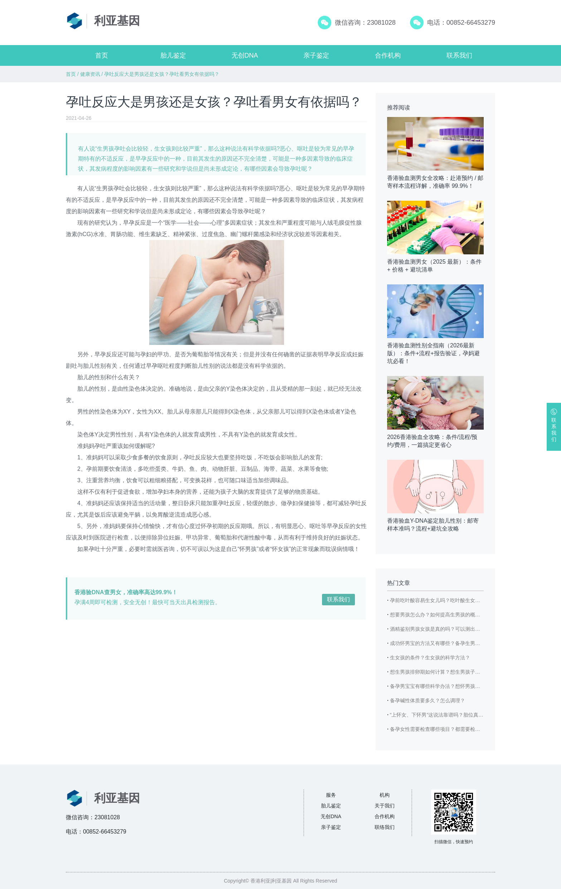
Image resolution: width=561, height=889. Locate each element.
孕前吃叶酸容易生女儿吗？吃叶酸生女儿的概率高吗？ (450, 600)
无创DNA (244, 55)
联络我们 (385, 827)
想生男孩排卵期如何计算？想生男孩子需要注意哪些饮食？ (455, 672)
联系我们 (459, 55)
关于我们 (385, 806)
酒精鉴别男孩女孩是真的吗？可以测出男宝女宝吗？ (447, 629)
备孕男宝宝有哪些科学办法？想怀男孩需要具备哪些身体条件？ (460, 686)
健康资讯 (90, 74)
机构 (385, 795)
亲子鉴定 (316, 55)
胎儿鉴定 (173, 55)
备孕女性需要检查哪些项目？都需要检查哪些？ (442, 729)
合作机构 (388, 55)
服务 (331, 795)
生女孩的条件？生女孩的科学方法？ (430, 657)
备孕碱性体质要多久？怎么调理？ (427, 700)
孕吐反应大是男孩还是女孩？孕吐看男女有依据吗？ (161, 74)
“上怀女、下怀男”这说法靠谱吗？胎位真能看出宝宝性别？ (454, 715)
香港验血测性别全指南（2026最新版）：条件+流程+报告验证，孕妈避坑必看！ (433, 353)
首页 (101, 55)
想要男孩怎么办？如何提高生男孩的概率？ (437, 614)
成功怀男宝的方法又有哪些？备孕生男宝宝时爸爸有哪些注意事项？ (465, 643)
